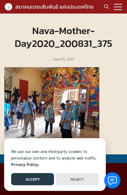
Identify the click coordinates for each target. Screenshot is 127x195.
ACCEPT (32, 179)
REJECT (77, 179)
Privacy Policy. (25, 164)
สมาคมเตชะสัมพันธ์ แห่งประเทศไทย (54, 7)
